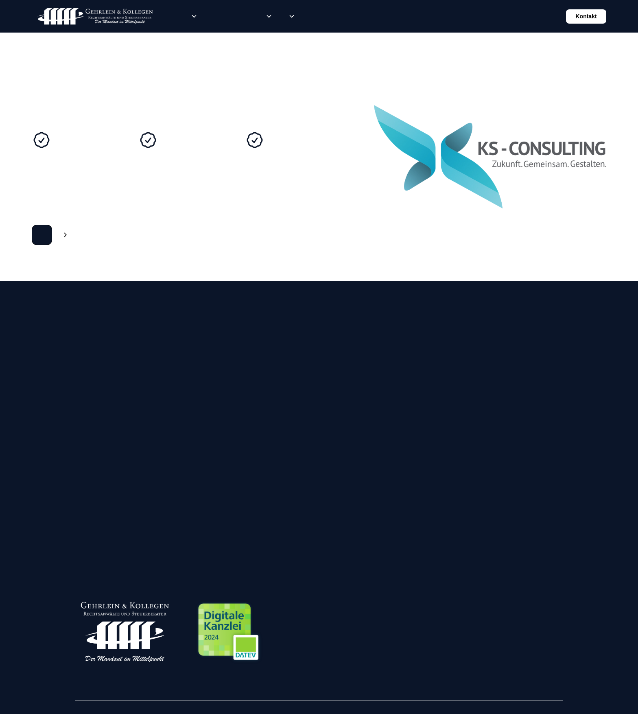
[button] (192, 16)
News (249, 16)
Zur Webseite (42, 235)
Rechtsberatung (174, 16)
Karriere (236, 16)
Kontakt (585, 16)
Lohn (223, 16)
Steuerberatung (210, 16)
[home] (95, 16)
